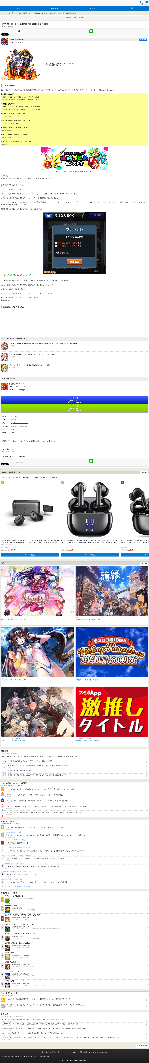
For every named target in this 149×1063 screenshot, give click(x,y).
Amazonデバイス (41, 477)
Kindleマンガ (27, 477)
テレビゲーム (54, 477)
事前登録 (68, 17)
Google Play (74, 408)
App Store (74, 400)
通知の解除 (84, 1052)
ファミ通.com (93, 1052)
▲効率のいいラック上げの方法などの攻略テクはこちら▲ (74, 171)
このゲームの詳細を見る (19, 390)
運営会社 (60, 1052)
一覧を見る (144, 472)
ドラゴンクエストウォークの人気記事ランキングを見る (16, 855)
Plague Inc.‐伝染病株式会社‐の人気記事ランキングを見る (16, 871)
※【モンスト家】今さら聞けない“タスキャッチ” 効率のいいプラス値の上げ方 (28, 178)
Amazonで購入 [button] (30, 555)
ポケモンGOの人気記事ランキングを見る (13, 863)
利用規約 (53, 1052)
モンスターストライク (8, 452)
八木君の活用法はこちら (53, 65)
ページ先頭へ (143, 1045)
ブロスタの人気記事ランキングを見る (12, 879)
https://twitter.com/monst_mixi (19, 426)
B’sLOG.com (103, 1052)
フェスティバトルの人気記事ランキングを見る (14, 840)
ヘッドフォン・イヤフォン (11, 477)
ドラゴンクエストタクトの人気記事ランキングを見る (16, 886)
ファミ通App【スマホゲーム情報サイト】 (20, 13)
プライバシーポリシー (72, 1052)
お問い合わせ (45, 1052)
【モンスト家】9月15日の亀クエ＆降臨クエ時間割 (62, 13)
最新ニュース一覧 (40, 13)
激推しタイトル (78, 17)
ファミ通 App (8, 3)
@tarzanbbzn (5, 300)
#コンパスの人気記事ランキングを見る (12, 832)
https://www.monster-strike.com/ (19, 423)
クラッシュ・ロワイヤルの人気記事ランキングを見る (16, 847)
